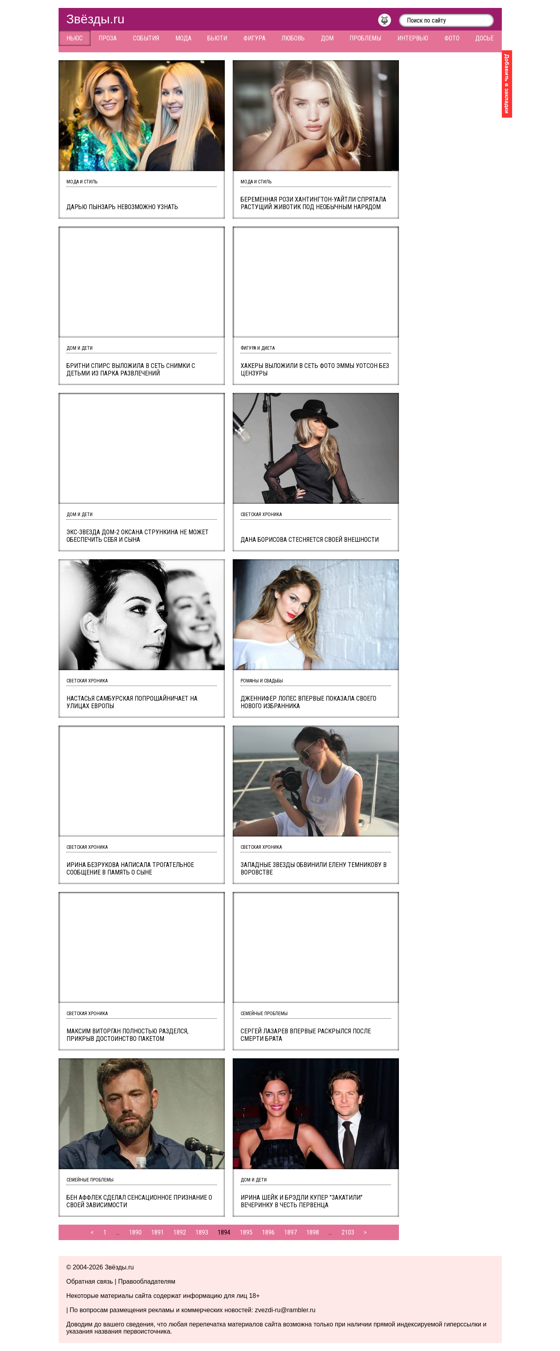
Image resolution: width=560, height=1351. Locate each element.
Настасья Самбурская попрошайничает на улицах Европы (131, 702)
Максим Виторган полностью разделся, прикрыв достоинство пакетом (127, 1034)
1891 (157, 1232)
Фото (451, 38)
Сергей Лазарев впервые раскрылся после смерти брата (306, 1034)
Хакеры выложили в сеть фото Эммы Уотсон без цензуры (315, 369)
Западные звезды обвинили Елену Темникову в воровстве (314, 868)
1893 (202, 1232)
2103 (348, 1232)
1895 (246, 1232)
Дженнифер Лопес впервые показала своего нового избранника (308, 702)
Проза (108, 38)
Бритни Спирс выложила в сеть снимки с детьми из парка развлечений (130, 369)
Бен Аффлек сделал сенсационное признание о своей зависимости (139, 1201)
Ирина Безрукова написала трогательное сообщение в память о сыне (130, 868)
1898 (312, 1232)
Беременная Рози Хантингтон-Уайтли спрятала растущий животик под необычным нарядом (313, 203)
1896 (268, 1232)
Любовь (293, 38)
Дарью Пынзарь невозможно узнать (122, 207)
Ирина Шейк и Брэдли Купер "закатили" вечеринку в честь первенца (302, 1201)
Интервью (412, 38)
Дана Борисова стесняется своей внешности (310, 539)
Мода (183, 38)
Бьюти (217, 38)
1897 (290, 1232)
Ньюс (74, 38)
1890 (135, 1232)
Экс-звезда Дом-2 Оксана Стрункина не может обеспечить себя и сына (137, 535)
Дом (327, 38)
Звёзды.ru (95, 19)
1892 (179, 1232)
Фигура (254, 38)
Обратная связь (89, 1281)
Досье (484, 38)
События (146, 38)
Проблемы (365, 38)
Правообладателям (146, 1281)
